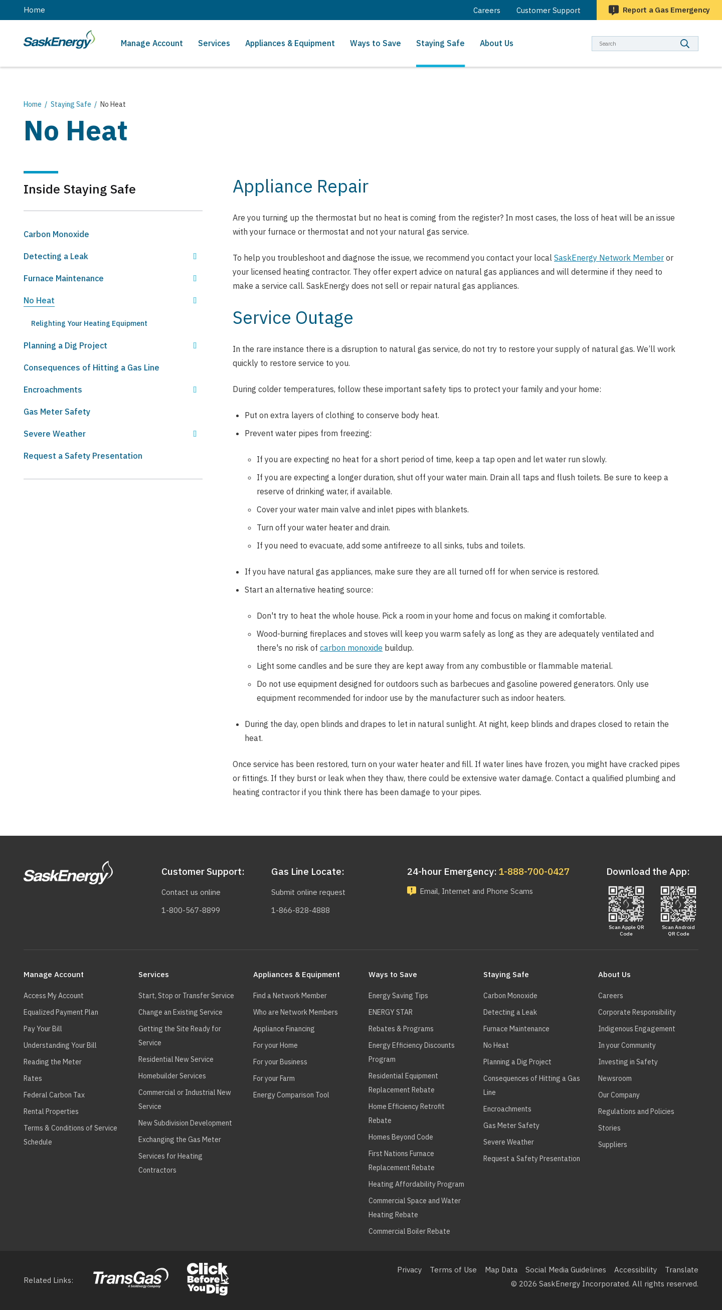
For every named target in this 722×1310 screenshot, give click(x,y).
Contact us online (191, 892)
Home (34, 10)
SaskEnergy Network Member (609, 258)
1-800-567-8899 (189, 910)
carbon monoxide (351, 648)
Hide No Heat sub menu (195, 300)
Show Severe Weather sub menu (195, 434)
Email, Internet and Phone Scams (479, 891)
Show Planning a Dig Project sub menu (195, 345)
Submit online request (308, 892)
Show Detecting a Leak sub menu (195, 256)
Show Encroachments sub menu (195, 390)
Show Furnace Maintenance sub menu (195, 278)
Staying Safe (71, 104)
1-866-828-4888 (299, 910)
